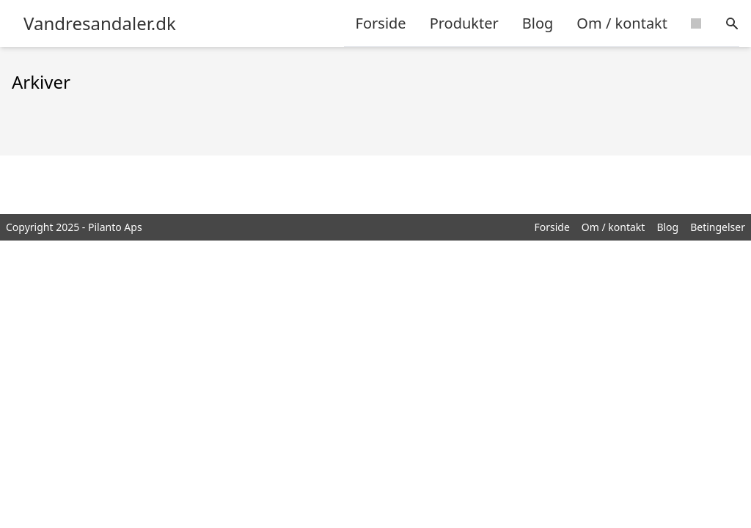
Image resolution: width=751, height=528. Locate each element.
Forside (381, 23)
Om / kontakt (621, 23)
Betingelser (717, 227)
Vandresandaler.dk (99, 23)
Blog (538, 23)
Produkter (464, 23)
